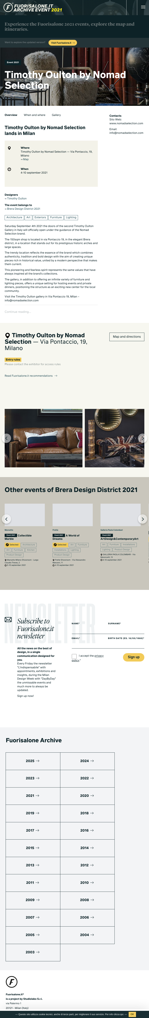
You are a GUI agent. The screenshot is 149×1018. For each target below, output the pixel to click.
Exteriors (40, 217)
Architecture (14, 217)
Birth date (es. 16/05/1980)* (120, 642)
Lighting (71, 217)
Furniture (56, 217)
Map (25, 159)
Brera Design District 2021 (22, 209)
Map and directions (127, 326)
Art (28, 217)
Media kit (11, 967)
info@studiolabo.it (20, 952)
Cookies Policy (32, 1000)
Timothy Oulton (16, 198)
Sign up (133, 662)
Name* (76, 627)
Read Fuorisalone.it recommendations (31, 365)
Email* (76, 642)
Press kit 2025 (14, 971)
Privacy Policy (14, 1000)
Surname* (116, 627)
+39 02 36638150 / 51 (21, 948)
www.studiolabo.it (20, 957)
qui (121, 1014)
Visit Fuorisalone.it (63, 43)
